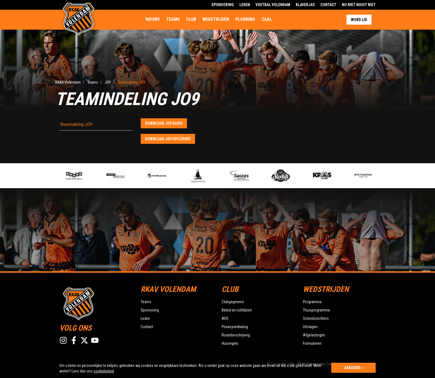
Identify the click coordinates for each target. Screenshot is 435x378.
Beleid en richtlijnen (237, 310)
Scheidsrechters (316, 318)
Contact (328, 4)
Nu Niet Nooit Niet (359, 4)
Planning (245, 19)
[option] (165, 175)
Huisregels (230, 343)
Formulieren (312, 343)
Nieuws (152, 19)
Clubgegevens (233, 302)
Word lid (359, 19)
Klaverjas (305, 4)
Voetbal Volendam (273, 4)
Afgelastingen (314, 335)
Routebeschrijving (236, 335)
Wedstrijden (216, 19)
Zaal (267, 19)
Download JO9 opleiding (168, 139)
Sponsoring (222, 4)
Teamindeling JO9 (75, 124)
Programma (312, 302)
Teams (173, 19)
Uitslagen (310, 327)
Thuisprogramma (316, 310)
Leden (244, 4)
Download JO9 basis (164, 123)
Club (191, 19)
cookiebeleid (103, 371)
